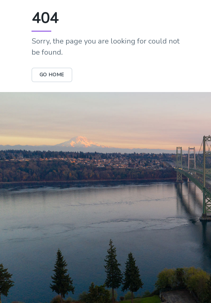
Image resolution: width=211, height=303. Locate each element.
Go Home (52, 74)
